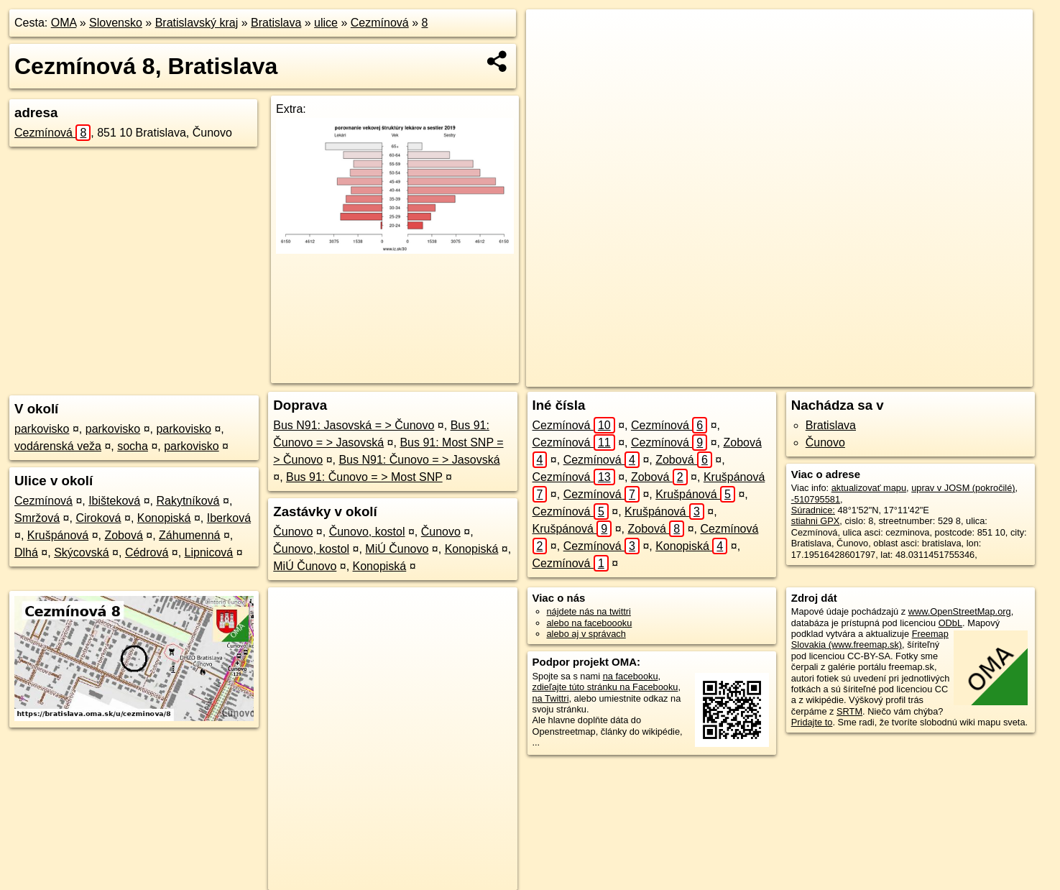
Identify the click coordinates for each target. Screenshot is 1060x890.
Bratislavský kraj (197, 23)
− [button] (551, 56)
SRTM (849, 711)
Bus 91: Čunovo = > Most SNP (364, 477)
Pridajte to (812, 722)
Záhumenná (189, 535)
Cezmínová (380, 23)
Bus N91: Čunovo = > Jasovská (418, 460)
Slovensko (115, 23)
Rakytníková (187, 501)
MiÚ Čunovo (396, 549)
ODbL (950, 623)
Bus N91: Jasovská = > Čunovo (353, 425)
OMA (64, 23)
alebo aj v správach (586, 633)
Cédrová (146, 552)
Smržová (37, 518)
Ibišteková (114, 501)
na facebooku (630, 676)
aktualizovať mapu (868, 487)
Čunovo (293, 532)
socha (132, 446)
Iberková (229, 518)
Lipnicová (209, 552)
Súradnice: (813, 510)
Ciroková (98, 518)
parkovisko (41, 429)
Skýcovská (81, 552)
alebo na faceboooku (589, 623)
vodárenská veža (57, 446)
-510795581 (815, 499)
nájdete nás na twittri (589, 611)
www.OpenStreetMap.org (959, 611)
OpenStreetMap (759, 376)
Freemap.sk (833, 376)
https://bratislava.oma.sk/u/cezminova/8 (954, 376)
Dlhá (26, 552)
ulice (326, 23)
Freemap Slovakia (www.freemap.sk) (870, 639)
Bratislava (276, 23)
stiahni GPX (815, 520)
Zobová (123, 535)
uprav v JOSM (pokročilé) (963, 487)
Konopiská (164, 518)
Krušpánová (57, 535)
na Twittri (551, 698)
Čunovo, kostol (367, 532)
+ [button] (551, 34)
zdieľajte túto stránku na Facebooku (605, 687)
